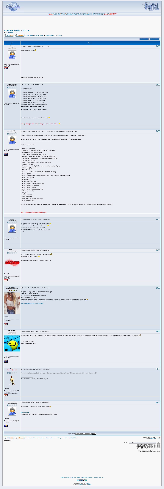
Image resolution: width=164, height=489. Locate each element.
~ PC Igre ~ (60, 35)
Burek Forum (63, 477)
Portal (49, 13)
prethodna (10, 32)
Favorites (63, 14)
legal (102, 477)
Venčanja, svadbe (80, 477)
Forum (52, 13)
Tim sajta (90, 13)
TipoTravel (90, 477)
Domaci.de (87, 483)
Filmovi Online (25, 412)
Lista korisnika (83, 13)
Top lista (75, 14)
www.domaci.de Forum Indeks (35, 35)
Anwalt (99, 477)
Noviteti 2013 (100, 14)
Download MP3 (82, 14)
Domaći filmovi (75, 13)
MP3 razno (89, 14)
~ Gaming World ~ (50, 35)
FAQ (55, 14)
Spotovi (94, 14)
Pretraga (63, 13)
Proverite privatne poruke (99, 13)
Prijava (108, 13)
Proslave (85, 477)
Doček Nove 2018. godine (71, 477)
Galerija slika (69, 14)
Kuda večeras (95, 477)
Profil (59, 14)
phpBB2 (89, 484)
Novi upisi (57, 13)
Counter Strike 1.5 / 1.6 (16, 30)
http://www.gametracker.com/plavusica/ (32, 303)
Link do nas (68, 13)
